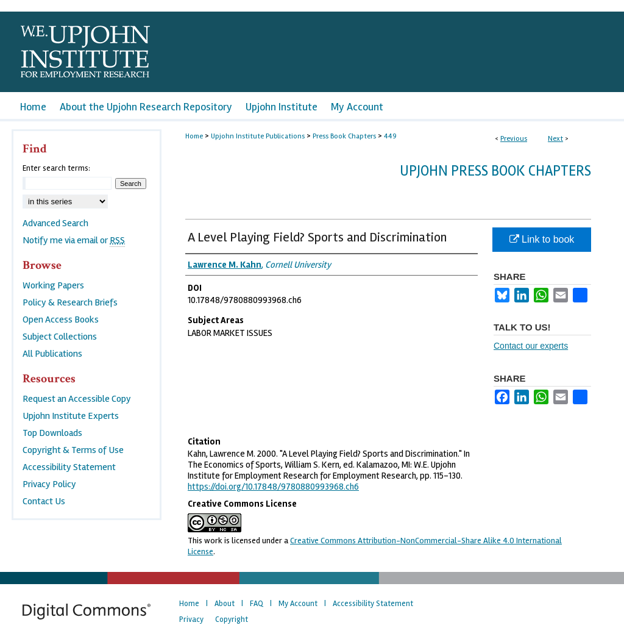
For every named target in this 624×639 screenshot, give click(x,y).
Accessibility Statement (69, 467)
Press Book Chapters (344, 136)
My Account (297, 604)
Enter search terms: (56, 168)
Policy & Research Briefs (70, 302)
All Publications (52, 354)
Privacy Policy (49, 484)
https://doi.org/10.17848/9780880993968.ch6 (273, 486)
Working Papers (53, 285)
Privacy (191, 619)
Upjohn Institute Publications (258, 136)
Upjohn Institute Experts (71, 416)
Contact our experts (531, 346)
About (224, 604)
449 (390, 136)
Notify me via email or (74, 240)
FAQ (256, 604)
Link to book (542, 239)
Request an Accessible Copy (77, 399)
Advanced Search (55, 223)
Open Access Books (61, 319)
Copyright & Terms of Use (73, 450)
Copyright (231, 619)
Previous (513, 138)
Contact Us (44, 501)
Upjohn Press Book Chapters (495, 171)
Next (555, 138)
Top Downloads (52, 433)
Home (194, 136)
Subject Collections (60, 336)
